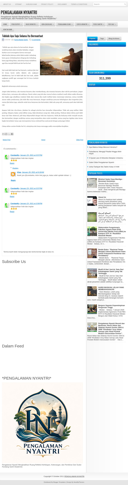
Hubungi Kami (31, 4)
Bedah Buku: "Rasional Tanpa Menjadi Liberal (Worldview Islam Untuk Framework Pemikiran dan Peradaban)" (111, 253)
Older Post (79, 140)
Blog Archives (114, 39)
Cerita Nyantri (84, 23)
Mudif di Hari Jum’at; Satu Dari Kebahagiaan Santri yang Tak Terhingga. (110, 271)
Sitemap (18, 4)
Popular (92, 39)
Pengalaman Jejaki (66, 23)
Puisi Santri (99, 23)
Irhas (19, 172)
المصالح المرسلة (104, 213)
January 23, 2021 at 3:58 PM (31, 203)
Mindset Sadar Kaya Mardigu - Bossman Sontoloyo (110, 180)
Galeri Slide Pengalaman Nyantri (101, 162)
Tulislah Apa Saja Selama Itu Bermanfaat (22, 36)
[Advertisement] (43, 361)
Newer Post (6, 140)
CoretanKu (15, 155)
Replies (15, 168)
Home (5, 24)
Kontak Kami (7, 29)
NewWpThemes (79, 482)
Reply (12, 163)
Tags (102, 39)
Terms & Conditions (79, 4)
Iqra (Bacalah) (48, 23)
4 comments (36, 40)
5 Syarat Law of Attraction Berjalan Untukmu (106, 158)
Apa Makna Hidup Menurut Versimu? (103, 147)
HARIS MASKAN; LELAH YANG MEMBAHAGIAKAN (111, 288)
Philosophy (17, 23)
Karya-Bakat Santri (21, 40)
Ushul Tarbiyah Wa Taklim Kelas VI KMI (104, 167)
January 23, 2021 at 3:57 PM (31, 155)
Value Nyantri (32, 23)
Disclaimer (62, 4)
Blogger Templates (59, 482)
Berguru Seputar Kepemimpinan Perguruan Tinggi (111, 306)
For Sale (113, 23)
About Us (7, 4)
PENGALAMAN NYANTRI (19, 12)
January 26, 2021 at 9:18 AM (33, 172)
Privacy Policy (47, 4)
